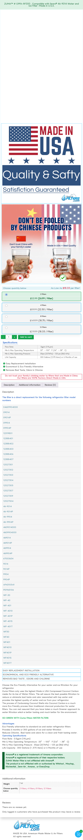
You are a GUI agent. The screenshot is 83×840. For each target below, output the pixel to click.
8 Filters (43, 316)
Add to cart (26, 337)
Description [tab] (9, 385)
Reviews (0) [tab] (50, 385)
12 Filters (43, 327)
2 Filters (43, 294)
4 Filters (43, 305)
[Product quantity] (8, 337)
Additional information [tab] (29, 385)
